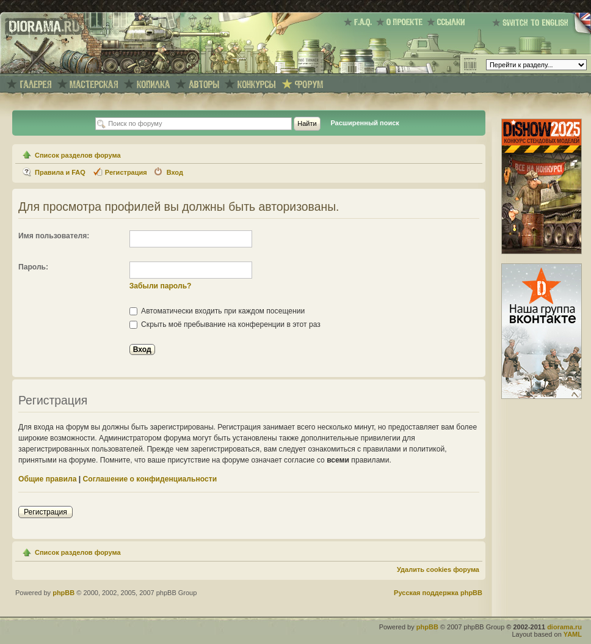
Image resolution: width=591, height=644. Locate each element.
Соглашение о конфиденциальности (150, 479)
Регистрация (126, 172)
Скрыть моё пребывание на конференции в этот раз (225, 324)
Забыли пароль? (160, 286)
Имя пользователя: (53, 236)
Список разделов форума (78, 155)
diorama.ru (564, 627)
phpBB (63, 592)
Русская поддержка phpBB (438, 592)
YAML (573, 634)
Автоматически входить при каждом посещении (217, 311)
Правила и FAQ (60, 172)
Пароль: (33, 267)
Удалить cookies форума (438, 569)
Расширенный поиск (364, 122)
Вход (175, 172)
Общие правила (47, 479)
